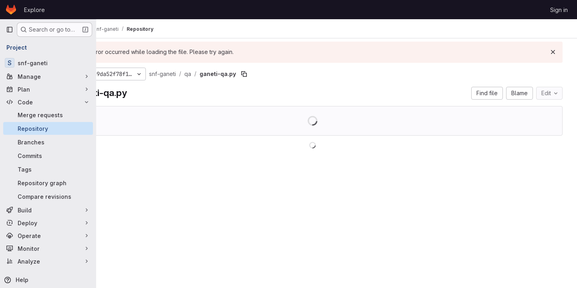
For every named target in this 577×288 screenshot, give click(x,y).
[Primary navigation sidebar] (9, 29)
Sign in (559, 9)
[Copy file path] (287, 74)
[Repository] (48, 128)
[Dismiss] (558, 52)
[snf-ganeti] (48, 62)
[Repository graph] (48, 182)
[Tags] (48, 169)
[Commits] (48, 155)
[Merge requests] (48, 114)
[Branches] (48, 142)
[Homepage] (11, 9)
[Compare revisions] (48, 196)
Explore (34, 9)
